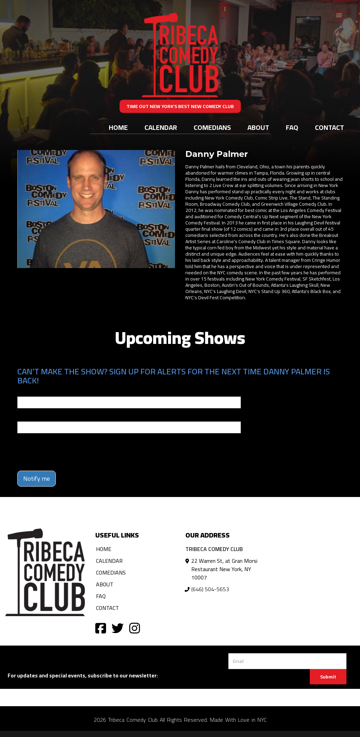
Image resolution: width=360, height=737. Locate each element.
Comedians (212, 127)
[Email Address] (287, 661)
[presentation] (70, 451)
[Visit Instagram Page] (134, 628)
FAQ (292, 127)
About (258, 127)
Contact (329, 127)
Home (118, 127)
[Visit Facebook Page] (100, 628)
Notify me (36, 478)
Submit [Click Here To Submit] (328, 676)
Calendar (160, 127)
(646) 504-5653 (210, 589)
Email (23, 392)
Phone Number (34, 417)
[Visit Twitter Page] (118, 628)
